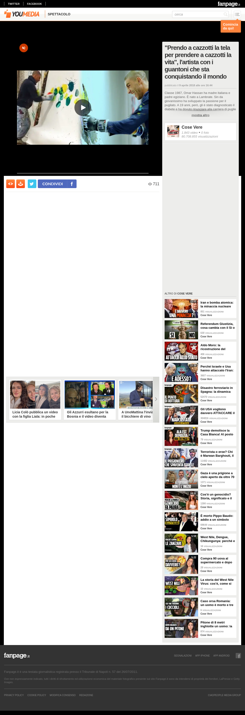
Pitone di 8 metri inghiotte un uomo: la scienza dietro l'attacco (217, 624)
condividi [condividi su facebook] (52, 183)
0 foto (205, 132)
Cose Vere (192, 127)
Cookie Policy (36, 695)
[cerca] (200, 14)
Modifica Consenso (63, 695)
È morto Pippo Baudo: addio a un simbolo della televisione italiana (216, 518)
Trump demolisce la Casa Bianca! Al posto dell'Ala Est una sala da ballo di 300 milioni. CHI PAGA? (217, 432)
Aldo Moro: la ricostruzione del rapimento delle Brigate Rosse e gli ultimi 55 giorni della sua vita (217, 347)
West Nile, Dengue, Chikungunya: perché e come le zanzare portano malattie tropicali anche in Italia (217, 539)
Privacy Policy (14, 695)
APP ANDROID (221, 655)
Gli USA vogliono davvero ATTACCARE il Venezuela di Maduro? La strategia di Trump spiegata (217, 411)
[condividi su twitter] (32, 183)
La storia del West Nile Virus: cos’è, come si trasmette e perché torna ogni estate (217, 582)
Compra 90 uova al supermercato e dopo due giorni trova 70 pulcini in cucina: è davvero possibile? (216, 560)
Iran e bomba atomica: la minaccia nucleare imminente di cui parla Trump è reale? (217, 304)
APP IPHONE (202, 655)
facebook (34, 3)
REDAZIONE (86, 695)
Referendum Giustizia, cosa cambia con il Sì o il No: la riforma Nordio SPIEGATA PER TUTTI (217, 326)
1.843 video (190, 132)
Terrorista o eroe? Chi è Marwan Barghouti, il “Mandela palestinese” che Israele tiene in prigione (217, 454)
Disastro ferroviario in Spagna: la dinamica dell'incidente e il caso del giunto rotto (216, 390)
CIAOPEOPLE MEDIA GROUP (224, 695)
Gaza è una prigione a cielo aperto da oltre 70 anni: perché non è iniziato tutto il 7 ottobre (217, 475)
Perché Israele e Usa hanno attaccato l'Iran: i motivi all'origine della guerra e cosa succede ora (217, 368)
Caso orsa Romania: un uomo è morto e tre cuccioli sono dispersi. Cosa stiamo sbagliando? (217, 603)
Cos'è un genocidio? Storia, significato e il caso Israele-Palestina (216, 496)
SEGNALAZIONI (183, 655)
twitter (14, 3)
